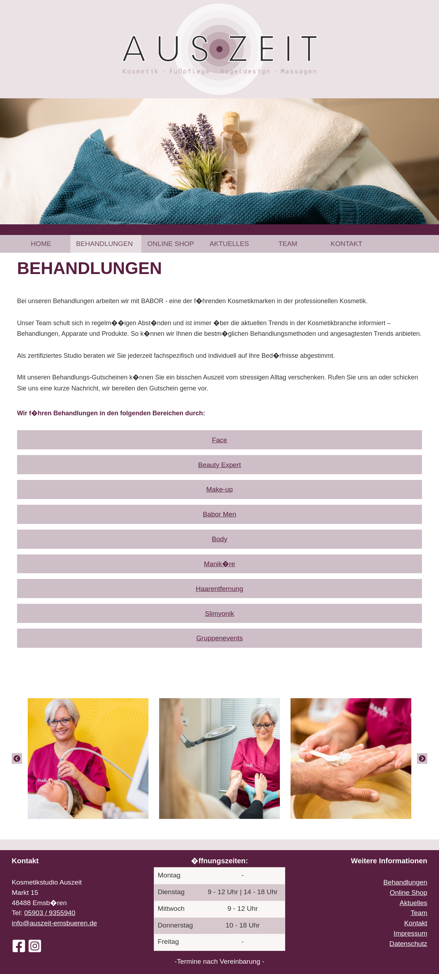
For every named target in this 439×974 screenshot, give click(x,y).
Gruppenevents (219, 638)
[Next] (422, 758)
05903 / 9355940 (49, 912)
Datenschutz (408, 943)
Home (41, 243)
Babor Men (219, 514)
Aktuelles (229, 243)
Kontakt (346, 243)
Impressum (410, 933)
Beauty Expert (219, 465)
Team (287, 243)
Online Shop (170, 243)
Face (219, 440)
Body (219, 539)
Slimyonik (219, 613)
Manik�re (219, 564)
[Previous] (17, 758)
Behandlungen (104, 243)
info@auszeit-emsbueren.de (54, 923)
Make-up (219, 489)
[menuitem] (41, 243)
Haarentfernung (219, 588)
